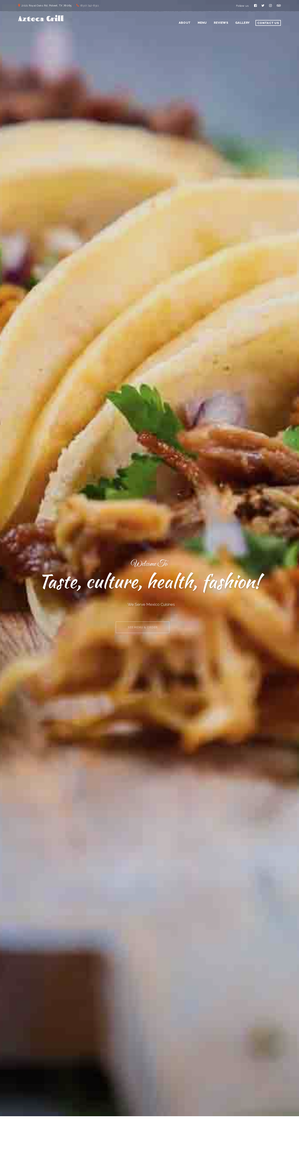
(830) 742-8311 (89, 5)
